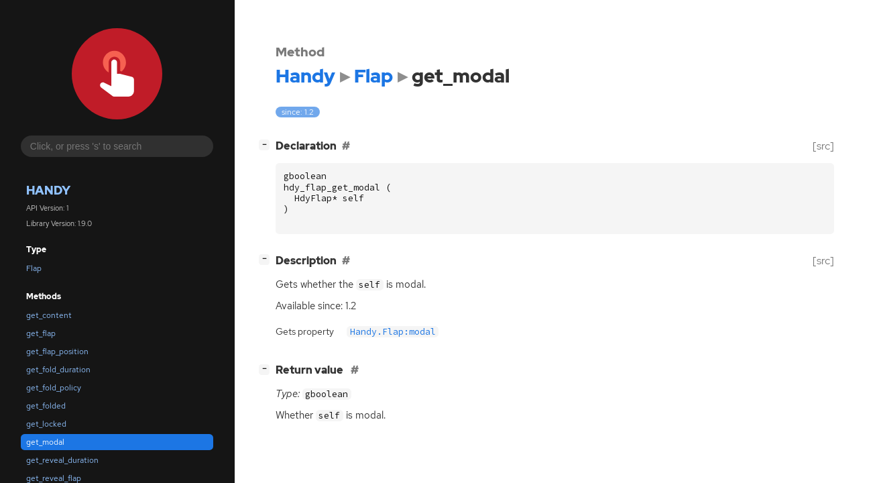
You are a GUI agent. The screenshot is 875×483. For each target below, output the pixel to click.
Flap (34, 268)
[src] (823, 146)
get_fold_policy (53, 387)
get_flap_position (57, 351)
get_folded (46, 405)
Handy (48, 190)
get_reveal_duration (62, 460)
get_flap (41, 333)
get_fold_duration (58, 369)
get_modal (45, 442)
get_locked (46, 424)
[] (267, 144)
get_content (49, 315)
